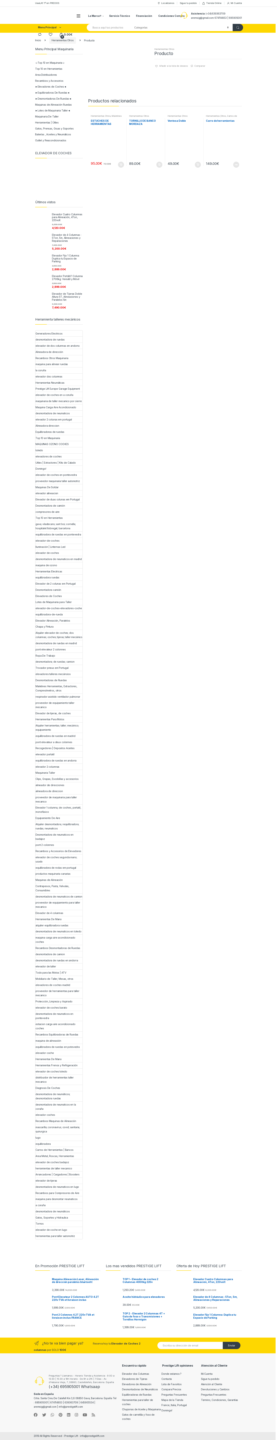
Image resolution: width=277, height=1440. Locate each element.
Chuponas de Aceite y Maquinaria (141, 1409)
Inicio (38, 40)
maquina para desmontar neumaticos (56, 1199)
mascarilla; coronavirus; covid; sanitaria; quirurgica (58, 1129)
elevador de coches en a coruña (54, 394)
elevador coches (45, 1114)
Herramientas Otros (62, 40)
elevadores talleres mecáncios (53, 674)
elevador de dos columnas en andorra (57, 345)
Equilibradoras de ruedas (50, 431)
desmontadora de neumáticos (53, 1211)
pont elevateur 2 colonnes (51, 649)
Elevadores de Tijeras (134, 1378)
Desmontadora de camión (50, 505)
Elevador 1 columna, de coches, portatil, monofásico (58, 809)
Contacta (166, 1378)
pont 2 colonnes (45, 844)
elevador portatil (45, 754)
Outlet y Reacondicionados (50, 140)
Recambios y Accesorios (49, 80)
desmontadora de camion (50, 954)
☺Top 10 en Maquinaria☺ (50, 62)
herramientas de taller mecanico (54, 1168)
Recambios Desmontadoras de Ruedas (58, 948)
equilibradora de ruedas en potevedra (58, 1046)
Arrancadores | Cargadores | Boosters (57, 1174)
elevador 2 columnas (47, 766)
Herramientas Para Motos (50, 719)
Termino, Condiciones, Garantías (219, 1399)
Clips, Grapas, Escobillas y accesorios (57, 778)
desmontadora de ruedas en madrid (56, 643)
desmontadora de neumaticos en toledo (58, 931)
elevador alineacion (47, 493)
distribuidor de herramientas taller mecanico (55, 1079)
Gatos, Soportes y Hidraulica (52, 1217)
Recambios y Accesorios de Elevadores (58, 851)
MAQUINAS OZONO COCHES (52, 444)
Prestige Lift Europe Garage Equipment (58, 388)
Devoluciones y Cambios (215, 1389)
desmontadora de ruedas (50, 339)
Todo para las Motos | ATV (51, 972)
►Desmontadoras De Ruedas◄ (53, 98)
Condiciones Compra (171, 15)
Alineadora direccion (47, 425)
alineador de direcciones (50, 785)
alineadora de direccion (49, 791)
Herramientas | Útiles (47, 122)
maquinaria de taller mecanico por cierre (59, 401)
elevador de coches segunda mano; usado (56, 859)
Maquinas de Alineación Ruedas (53, 104)
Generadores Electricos (49, 333)
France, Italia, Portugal (174, 1405)
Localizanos (165, 3)
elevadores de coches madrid (53, 984)
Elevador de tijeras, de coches (53, 713)
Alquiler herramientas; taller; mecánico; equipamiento (57, 727)
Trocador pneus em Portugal (52, 667)
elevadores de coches (49, 456)
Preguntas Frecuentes (174, 1394)
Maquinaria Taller (45, 772)
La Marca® (94, 15)
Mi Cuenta (234, 3)
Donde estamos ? (171, 1373)
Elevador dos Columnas (135, 1373)
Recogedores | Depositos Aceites (55, 748)
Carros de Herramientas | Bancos (221, 117)
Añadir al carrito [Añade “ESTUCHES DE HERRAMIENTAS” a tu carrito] (121, 165)
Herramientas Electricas (49, 571)
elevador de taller (46, 966)
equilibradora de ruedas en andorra (56, 760)
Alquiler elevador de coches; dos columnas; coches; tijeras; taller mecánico (59, 635)
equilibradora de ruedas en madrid (55, 735)
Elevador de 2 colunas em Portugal (55, 583)
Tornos (40, 1223)
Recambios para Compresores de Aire (57, 1192)
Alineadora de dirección (49, 351)
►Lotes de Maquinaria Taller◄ (52, 110)
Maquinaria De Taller (47, 116)
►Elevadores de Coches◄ (50, 86)
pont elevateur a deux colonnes (54, 742)
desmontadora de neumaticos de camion (59, 896)
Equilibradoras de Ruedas (137, 1394)
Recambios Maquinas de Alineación (56, 1120)
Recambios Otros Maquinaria (52, 358)
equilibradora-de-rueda (49, 614)
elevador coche (45, 1052)
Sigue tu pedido (188, 3)
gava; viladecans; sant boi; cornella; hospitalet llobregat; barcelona (56, 526)
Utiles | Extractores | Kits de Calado (56, 462)
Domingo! (41, 468)
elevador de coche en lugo (51, 1229)
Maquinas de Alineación (49, 879)
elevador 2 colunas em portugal (54, 419)
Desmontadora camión (48, 589)
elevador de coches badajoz (52, 1162)
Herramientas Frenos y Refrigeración (57, 1065)
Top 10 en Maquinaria (48, 438)
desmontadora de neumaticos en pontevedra (54, 1016)
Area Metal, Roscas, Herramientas (55, 1156)
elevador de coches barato (51, 1007)
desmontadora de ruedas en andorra (57, 960)
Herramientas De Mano (49, 919)
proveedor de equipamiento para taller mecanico (58, 904)
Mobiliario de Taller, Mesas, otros (54, 978)
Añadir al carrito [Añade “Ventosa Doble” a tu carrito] (198, 165)
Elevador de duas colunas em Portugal (58, 499)
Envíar (231, 1345)
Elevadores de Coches (49, 596)
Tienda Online (211, 3)
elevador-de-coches (47, 540)
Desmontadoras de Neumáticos (140, 1389)
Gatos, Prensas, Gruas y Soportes (54, 128)
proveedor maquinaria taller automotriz (58, 481)
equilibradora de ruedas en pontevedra (58, 534)
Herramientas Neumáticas (50, 382)
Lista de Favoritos (171, 1384)
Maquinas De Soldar (47, 487)
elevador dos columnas (49, 376)
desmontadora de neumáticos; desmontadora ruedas (53, 1096)
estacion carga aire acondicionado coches (55, 1026)
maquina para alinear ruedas (52, 364)
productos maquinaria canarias (53, 873)
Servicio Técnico (119, 15)
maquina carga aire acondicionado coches (55, 939)
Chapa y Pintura (45, 626)
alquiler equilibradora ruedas (52, 925)
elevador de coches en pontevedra (56, 474)
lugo (38, 1137)
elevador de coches (47, 552)
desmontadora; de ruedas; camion (55, 661)
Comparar (199, 65)
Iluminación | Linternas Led (50, 546)
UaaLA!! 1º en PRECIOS (47, 3)
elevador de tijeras (46, 1180)
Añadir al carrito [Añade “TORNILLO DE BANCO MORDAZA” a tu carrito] (159, 165)
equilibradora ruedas (47, 577)
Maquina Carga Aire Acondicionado (56, 407)
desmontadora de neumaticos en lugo (57, 1186)
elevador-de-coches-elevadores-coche (59, 608)
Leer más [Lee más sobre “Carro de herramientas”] (236, 165)
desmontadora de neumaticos (53, 413)
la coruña (41, 370)
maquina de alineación (48, 1040)
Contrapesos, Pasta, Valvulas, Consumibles (52, 888)
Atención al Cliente (211, 1384)
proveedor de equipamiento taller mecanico (55, 705)
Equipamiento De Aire (48, 817)
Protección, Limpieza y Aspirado (54, 1001)
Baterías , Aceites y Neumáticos (53, 134)
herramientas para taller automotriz (55, 1235)
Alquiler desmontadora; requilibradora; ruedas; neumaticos (57, 826)
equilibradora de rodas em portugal (56, 867)
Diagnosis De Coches (48, 1087)
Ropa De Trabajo (45, 655)
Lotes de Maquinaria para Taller (54, 602)
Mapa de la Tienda (172, 1399)
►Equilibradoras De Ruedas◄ (52, 92)
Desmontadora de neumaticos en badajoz (54, 836)
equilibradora (43, 1143)
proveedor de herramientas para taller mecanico (57, 993)
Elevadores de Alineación (136, 1384)
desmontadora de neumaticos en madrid (59, 559)
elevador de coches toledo (51, 1071)
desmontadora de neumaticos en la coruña (56, 1106)
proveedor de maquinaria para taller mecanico (56, 799)
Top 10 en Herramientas (48, 68)
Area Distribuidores (46, 74)
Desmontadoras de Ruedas (51, 680)
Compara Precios (171, 1389)
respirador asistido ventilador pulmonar (58, 696)
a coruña (41, 1205)
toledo (39, 450)
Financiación (144, 15)
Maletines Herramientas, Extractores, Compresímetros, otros (56, 688)
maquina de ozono (46, 565)
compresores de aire (48, 511)
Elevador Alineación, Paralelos (53, 620)
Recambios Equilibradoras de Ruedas (57, 1034)
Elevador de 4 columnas (49, 912)
